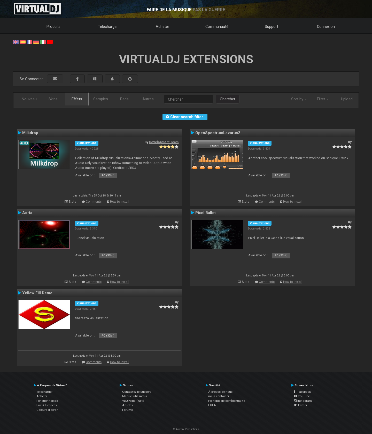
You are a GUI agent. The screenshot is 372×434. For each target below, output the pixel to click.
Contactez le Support (136, 392)
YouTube (302, 396)
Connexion (326, 26)
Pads (124, 99)
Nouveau (29, 99)
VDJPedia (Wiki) (133, 401)
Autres (148, 99)
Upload (347, 99)
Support (271, 26)
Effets (77, 99)
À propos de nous (220, 392)
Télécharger (108, 26)
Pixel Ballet (205, 212)
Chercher (227, 99)
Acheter (162, 26)
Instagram (303, 401)
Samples (100, 99)
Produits (53, 26)
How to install (119, 201)
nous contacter (218, 396)
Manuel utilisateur (134, 396)
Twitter (300, 405)
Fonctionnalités (47, 401)
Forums (127, 410)
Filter (323, 99)
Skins (53, 99)
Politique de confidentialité (226, 401)
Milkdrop (30, 132)
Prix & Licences (46, 405)
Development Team (164, 142)
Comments (94, 201)
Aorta (27, 212)
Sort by (299, 99)
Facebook (302, 392)
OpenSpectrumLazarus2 (217, 132)
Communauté (216, 26)
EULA (212, 405)
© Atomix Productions (186, 429)
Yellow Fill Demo (37, 293)
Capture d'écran (47, 410)
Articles (127, 405)
